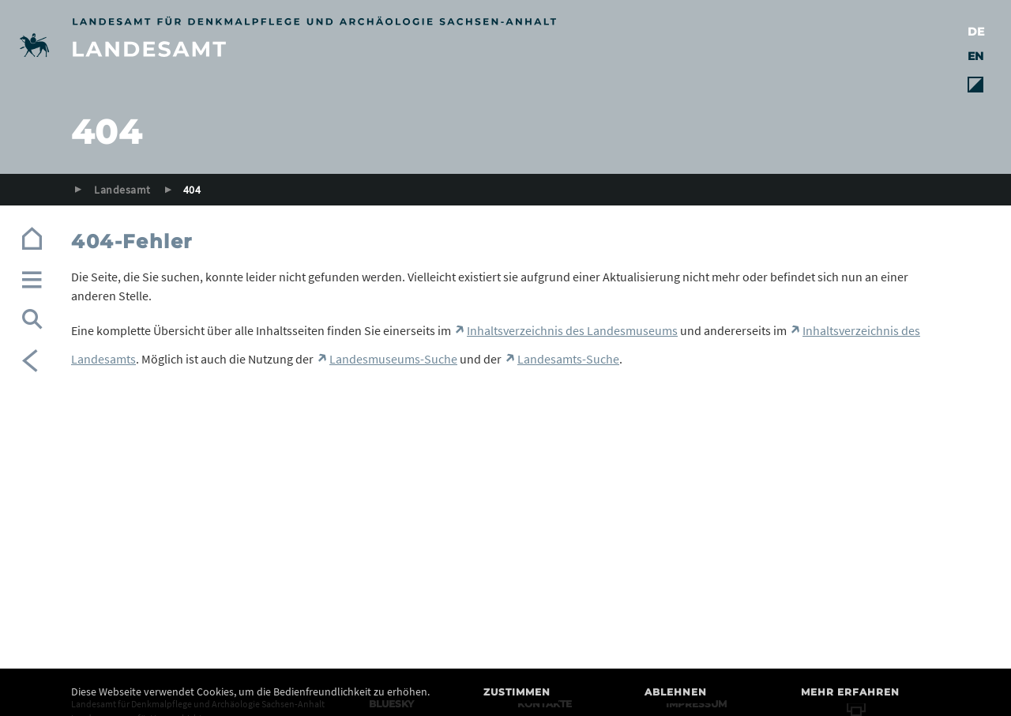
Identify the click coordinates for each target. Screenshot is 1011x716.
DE (976, 31)
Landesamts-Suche (568, 359)
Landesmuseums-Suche (393, 359)
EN (975, 56)
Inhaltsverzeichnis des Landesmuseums (572, 330)
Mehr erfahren (850, 692)
